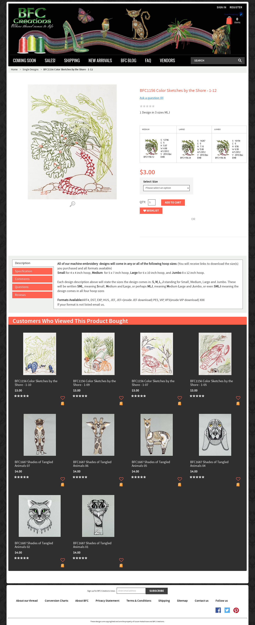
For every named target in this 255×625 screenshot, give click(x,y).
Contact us (201, 601)
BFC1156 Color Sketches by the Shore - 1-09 (94, 383)
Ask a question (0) (151, 98)
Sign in (221, 7)
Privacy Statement (107, 601)
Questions (22, 287)
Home (14, 69)
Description (22, 263)
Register (236, 7)
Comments (22, 279)
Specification (23, 271)
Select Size (150, 181)
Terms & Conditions (138, 601)
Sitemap (182, 601)
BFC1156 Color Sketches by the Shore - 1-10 (36, 383)
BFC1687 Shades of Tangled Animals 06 (92, 464)
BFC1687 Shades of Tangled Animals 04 (209, 464)
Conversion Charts (56, 601)
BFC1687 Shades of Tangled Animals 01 (92, 545)
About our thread (27, 601)
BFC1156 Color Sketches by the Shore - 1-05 (211, 383)
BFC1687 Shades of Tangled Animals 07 (34, 464)
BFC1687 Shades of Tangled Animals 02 (34, 545)
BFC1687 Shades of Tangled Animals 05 (151, 464)
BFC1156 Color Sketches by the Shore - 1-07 (153, 383)
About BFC (82, 601)
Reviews (20, 295)
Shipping (164, 601)
